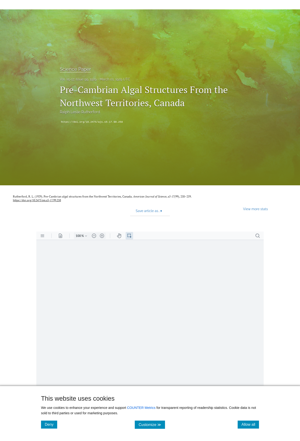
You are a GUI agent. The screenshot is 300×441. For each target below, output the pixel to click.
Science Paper (75, 69)
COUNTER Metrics (141, 408)
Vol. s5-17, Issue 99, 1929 (78, 79)
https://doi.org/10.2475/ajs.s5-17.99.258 (92, 122)
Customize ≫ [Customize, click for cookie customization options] (152, 424)
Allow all (250, 424)
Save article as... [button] (149, 211)
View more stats (255, 209)
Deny (51, 424)
